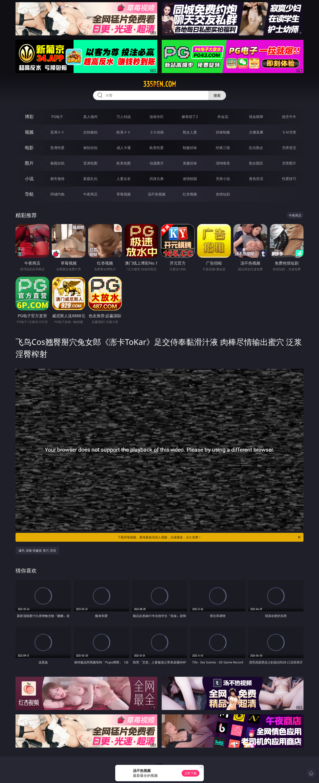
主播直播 (256, 132)
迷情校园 (190, 178)
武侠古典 (157, 178)
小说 (29, 179)
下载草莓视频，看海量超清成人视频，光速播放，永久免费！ (209, 537)
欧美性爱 (157, 147)
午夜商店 (90, 194)
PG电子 (57, 116)
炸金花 (223, 116)
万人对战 (124, 116)
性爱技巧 (289, 178)
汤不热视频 (156, 194)
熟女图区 (256, 163)
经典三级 (223, 147)
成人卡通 (124, 147)
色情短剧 (223, 194)
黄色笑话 (256, 178)
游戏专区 (157, 116)
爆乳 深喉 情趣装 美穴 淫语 (37, 550)
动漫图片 (157, 163)
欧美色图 (124, 163)
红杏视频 (190, 194)
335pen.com (159, 84)
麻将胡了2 (190, 116)
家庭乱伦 (90, 178)
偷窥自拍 (57, 163)
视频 (29, 132)
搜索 (217, 95)
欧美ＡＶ (124, 132)
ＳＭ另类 (289, 132)
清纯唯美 (223, 163)
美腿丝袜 (190, 163)
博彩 (29, 117)
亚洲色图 (90, 163)
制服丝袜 (190, 147)
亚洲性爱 (57, 147)
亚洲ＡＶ (57, 132)
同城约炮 (57, 194)
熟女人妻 (190, 132)
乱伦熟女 (256, 147)
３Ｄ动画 (157, 132)
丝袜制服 (223, 132)
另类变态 (289, 147)
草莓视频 (124, 194)
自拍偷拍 (90, 132)
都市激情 (57, 178)
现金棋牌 (256, 116)
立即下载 (190, 773)
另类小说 (223, 178)
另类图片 (289, 163)
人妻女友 (124, 178)
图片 (29, 163)
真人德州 (90, 116)
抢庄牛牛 (289, 116)
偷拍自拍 (90, 147)
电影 (29, 148)
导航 (29, 194)
